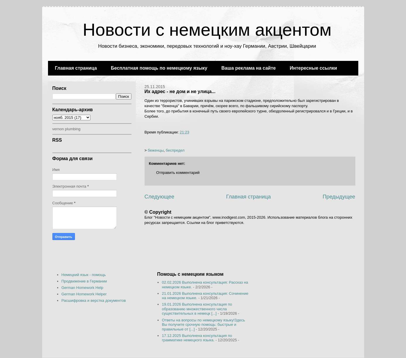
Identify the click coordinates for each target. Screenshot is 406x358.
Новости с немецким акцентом (207, 30)
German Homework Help (82, 287)
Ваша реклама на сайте (248, 68)
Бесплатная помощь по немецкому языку (159, 68)
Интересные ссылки (313, 68)
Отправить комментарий (178, 172)
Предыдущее (339, 197)
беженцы (156, 150)
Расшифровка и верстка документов (93, 300)
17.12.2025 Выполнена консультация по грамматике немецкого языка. (197, 337)
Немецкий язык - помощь (83, 275)
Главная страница (76, 68)
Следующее (159, 197)
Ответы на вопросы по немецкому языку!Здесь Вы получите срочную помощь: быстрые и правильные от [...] (203, 324)
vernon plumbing (66, 129)
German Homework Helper (84, 294)
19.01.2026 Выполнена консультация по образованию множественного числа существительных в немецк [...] (197, 309)
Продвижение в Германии (84, 281)
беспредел (175, 150)
